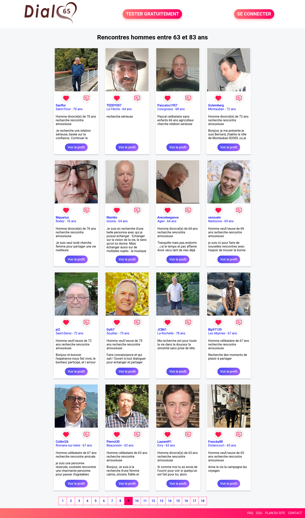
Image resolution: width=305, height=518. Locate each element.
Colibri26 (62, 442)
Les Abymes (216, 333)
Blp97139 (215, 329)
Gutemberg (216, 105)
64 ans (127, 109)
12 (153, 501)
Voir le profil (76, 147)
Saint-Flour (63, 109)
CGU (259, 513)
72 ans (231, 109)
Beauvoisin (114, 445)
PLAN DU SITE (275, 513)
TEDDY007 (114, 105)
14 (170, 501)
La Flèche (113, 109)
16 (186, 501)
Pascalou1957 (167, 105)
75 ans (124, 333)
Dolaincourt (216, 445)
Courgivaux (165, 109)
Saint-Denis (64, 333)
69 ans (229, 221)
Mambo (112, 217)
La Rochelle (165, 333)
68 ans (180, 109)
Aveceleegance (168, 217)
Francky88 (215, 442)
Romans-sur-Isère (68, 445)
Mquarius (62, 217)
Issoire (111, 221)
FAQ (250, 513)
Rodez (60, 221)
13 (161, 501)
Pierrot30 (113, 442)
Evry (160, 445)
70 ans (78, 109)
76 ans (71, 221)
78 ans (180, 333)
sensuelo (214, 217)
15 (178, 501)
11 (145, 501)
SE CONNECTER (254, 14)
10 (137, 501)
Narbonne (215, 221)
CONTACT (295, 513)
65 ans (231, 445)
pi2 (58, 329)
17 (194, 501)
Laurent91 (164, 442)
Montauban (216, 109)
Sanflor (61, 105)
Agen (161, 221)
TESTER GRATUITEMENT (152, 14)
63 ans (128, 445)
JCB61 (162, 329)
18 (202, 501)
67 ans (232, 333)
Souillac (112, 333)
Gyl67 (111, 329)
